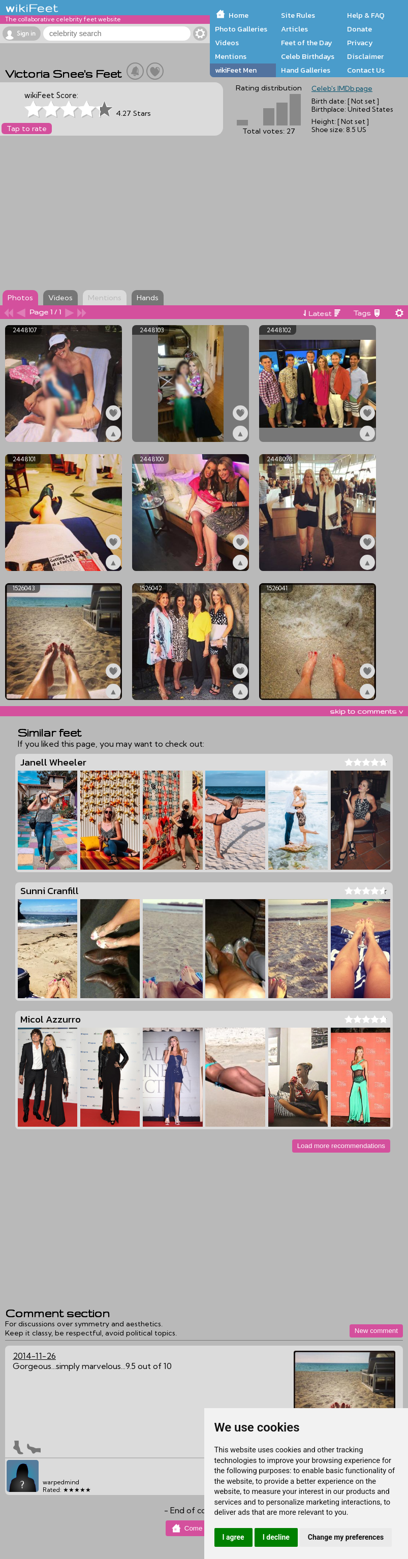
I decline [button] (276, 1537)
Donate (359, 29)
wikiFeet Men (236, 70)
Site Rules (298, 15)
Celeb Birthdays (307, 56)
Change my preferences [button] (346, 1537)
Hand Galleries (305, 70)
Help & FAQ (366, 15)
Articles (294, 29)
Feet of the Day (306, 42)
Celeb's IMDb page (341, 88)
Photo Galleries (241, 29)
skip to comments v (366, 711)
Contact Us (366, 70)
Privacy (360, 42)
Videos (227, 42)
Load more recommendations (341, 1146)
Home (238, 15)
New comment (376, 1330)
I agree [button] (233, 1537)
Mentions (230, 56)
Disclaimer (365, 56)
